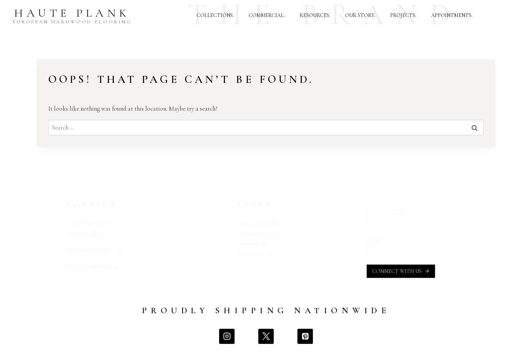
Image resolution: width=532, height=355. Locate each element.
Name (375, 239)
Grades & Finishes (261, 223)
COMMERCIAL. (267, 15)
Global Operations (91, 223)
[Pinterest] (306, 340)
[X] (266, 340)
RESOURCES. (315, 15)
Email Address (385, 209)
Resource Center (259, 253)
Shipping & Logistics (264, 233)
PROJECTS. (403, 15)
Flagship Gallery (88, 233)
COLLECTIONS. (215, 15)
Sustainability (255, 243)
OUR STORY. (360, 15)
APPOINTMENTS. (452, 15)
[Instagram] (226, 340)
